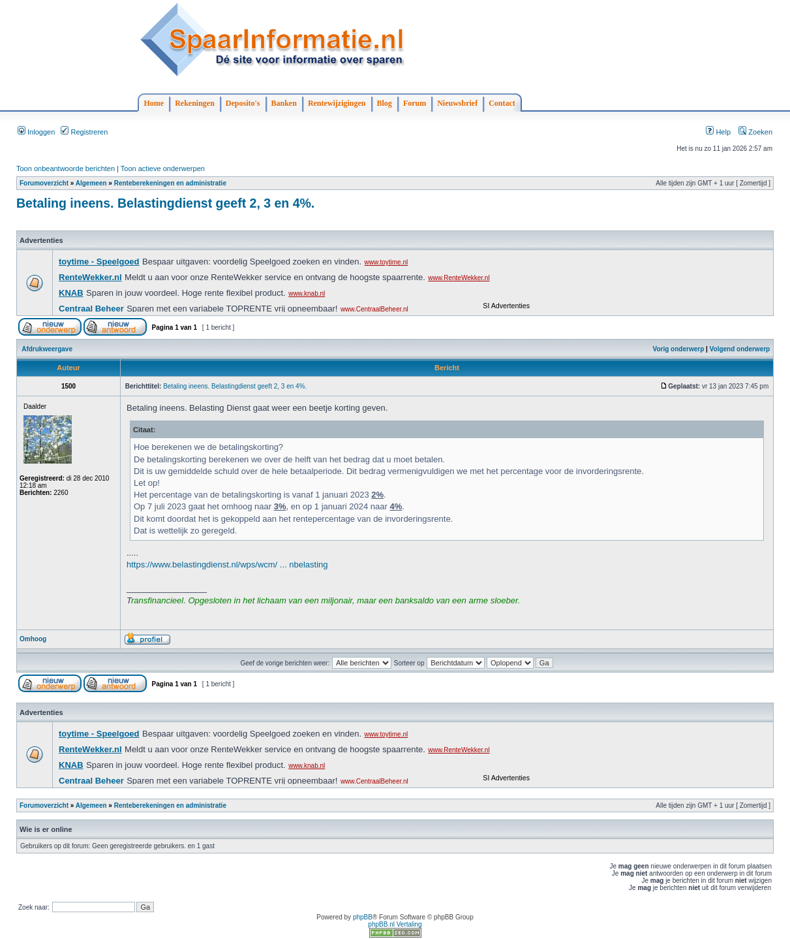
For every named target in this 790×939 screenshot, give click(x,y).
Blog (384, 103)
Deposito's (243, 103)
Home (154, 103)
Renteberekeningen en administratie (170, 183)
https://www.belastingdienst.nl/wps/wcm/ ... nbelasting (227, 564)
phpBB (362, 917)
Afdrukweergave (47, 349)
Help (718, 132)
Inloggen (36, 132)
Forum (414, 103)
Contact (502, 103)
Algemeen (91, 183)
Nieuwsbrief (457, 103)
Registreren (84, 132)
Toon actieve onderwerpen (163, 168)
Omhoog (33, 639)
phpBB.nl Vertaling (394, 924)
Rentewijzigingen (337, 103)
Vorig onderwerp (679, 349)
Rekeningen (195, 103)
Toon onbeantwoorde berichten (65, 168)
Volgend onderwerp (740, 349)
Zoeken (755, 132)
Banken (284, 103)
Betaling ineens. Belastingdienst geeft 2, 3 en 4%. (165, 203)
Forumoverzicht (44, 183)
